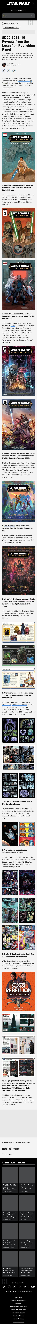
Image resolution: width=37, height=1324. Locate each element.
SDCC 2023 (8, 1154)
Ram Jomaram (9, 526)
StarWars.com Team (15, 64)
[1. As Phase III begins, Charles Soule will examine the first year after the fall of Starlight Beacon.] (18, 187)
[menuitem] (3, 3)
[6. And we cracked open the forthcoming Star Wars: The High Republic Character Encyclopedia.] (18, 695)
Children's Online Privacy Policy (18, 1306)
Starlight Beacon (8, 190)
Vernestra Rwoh (28, 599)
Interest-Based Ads (18, 1318)
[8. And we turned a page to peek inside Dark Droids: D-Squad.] (18, 851)
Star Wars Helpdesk (18, 1315)
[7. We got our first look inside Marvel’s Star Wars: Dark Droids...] (18, 802)
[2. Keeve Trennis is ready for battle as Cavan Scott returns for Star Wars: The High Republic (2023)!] (18, 316)
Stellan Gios (6, 705)
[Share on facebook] (3, 70)
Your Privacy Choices (18, 1322)
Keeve (13, 326)
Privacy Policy (18, 1303)
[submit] (33, 3)
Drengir (11, 707)
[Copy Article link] (13, 70)
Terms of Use (18, 1297)
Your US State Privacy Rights (18, 1309)
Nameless (6, 340)
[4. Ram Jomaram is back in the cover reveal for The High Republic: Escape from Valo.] (18, 528)
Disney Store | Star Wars (18, 1312)
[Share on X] (8, 70)
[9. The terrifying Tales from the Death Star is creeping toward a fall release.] (18, 955)
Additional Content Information (18, 1300)
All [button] (6, 16)
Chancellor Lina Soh (19, 705)
